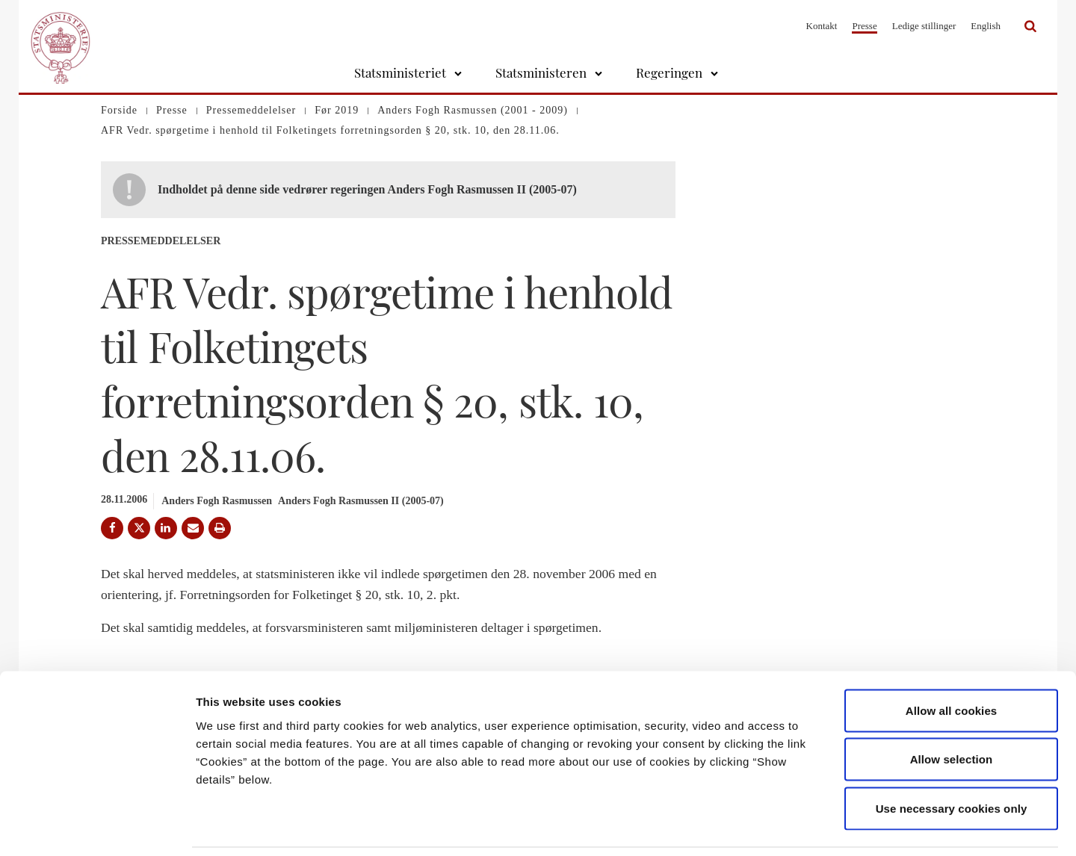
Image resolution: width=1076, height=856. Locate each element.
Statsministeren (541, 72)
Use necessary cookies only (951, 757)
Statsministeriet (400, 72)
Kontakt (822, 25)
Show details (784, 826)
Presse (864, 25)
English (986, 25)
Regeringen (669, 72)
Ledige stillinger (924, 25)
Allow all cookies (952, 660)
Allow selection (951, 709)
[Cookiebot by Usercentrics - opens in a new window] (96, 827)
